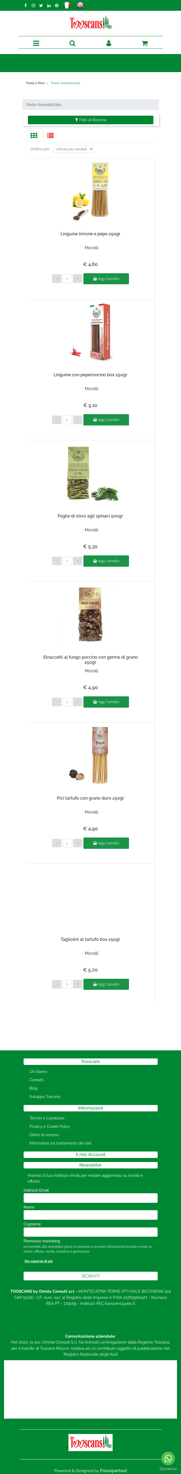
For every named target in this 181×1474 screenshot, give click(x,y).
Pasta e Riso (35, 83)
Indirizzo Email (37, 1190)
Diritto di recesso (44, 1135)
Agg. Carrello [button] (106, 275)
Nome (29, 1207)
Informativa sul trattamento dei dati (60, 1143)
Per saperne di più (39, 1261)
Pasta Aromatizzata (65, 83)
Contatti (36, 1080)
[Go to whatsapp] (168, 1458)
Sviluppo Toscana (44, 1096)
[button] (72, 43)
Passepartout (113, 1470)
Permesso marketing (42, 1241)
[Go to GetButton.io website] (168, 1468)
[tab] (34, 136)
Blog (33, 1088)
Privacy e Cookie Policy (49, 1126)
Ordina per (40, 145)
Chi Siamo (38, 1071)
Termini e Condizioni (46, 1118)
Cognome (32, 1224)
